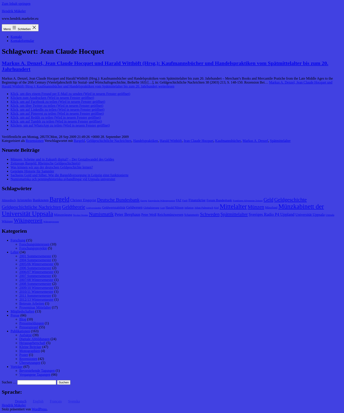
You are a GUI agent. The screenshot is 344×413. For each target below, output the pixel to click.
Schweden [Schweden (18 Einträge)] (210, 214)
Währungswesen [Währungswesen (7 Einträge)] (51, 221)
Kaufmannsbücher (228, 141)
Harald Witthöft (171, 141)
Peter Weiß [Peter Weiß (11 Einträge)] (149, 214)
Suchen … (9, 382)
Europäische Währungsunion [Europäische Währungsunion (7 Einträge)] (161, 200)
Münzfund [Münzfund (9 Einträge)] (271, 207)
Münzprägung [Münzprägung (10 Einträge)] (63, 214)
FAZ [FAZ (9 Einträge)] (178, 200)
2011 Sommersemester (35, 295)
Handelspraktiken (145, 141)
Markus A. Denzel (255, 141)
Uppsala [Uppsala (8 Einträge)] (330, 214)
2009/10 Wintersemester (36, 288)
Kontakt (16, 37)
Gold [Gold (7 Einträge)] (162, 208)
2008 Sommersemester (35, 284)
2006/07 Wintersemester (36, 272)
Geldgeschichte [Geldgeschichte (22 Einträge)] (290, 199)
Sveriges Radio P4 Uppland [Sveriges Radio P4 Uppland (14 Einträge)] (272, 214)
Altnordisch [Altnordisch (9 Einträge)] (9, 200)
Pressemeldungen (31, 323)
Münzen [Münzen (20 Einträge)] (256, 207)
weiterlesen (167, 84)
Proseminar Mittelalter (35, 307)
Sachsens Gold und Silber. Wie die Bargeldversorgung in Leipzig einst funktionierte (69, 175)
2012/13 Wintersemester (36, 299)
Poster (23, 355)
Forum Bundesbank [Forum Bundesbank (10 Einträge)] (219, 200)
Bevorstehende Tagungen (37, 370)
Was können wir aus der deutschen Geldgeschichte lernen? (52, 167)
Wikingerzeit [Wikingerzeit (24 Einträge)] (28, 220)
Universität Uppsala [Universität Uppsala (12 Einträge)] (310, 215)
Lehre (15, 252)
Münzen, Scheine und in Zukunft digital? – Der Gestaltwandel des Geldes (62, 159)
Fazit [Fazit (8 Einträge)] (185, 200)
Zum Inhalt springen (16, 3)
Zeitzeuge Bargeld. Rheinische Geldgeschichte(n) (45, 163)
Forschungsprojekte (33, 248)
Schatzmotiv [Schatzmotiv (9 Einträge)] (191, 214)
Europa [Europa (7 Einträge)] (143, 200)
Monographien (29, 351)
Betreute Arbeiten (31, 303)
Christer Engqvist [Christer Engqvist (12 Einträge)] (83, 200)
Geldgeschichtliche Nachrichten (108, 141)
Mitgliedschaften (22, 311)
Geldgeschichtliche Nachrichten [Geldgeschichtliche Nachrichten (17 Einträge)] (31, 207)
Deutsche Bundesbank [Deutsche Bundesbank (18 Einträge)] (118, 199)
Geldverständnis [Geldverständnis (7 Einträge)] (93, 208)
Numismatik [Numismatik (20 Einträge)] (101, 214)
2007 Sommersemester (35, 276)
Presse (15, 315)
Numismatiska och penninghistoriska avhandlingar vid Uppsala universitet (63, 179)
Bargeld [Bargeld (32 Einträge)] (60, 199)
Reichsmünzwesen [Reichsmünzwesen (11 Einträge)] (170, 214)
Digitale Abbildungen (34, 339)
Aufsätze (25, 335)
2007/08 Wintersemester (36, 280)
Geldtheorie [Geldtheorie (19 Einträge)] (73, 207)
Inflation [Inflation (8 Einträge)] (189, 207)
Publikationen (20, 331)
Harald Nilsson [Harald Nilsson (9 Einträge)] (175, 207)
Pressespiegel (28, 327)
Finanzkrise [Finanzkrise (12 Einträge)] (197, 200)
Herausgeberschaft (32, 343)
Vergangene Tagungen (34, 374)
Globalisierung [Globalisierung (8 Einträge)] (151, 207)
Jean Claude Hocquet (198, 141)
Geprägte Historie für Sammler (32, 171)
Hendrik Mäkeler (14, 11)
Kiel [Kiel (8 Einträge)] (216, 207)
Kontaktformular (22, 41)
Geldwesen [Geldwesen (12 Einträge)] (134, 207)
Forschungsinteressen (34, 244)
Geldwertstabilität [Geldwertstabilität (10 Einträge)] (113, 207)
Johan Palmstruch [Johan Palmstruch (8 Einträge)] (204, 207)
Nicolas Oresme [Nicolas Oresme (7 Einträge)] (80, 215)
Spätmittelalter (280, 141)
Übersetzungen (29, 363)
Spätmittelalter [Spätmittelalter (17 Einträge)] (234, 214)
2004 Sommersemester (35, 260)
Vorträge (17, 366)
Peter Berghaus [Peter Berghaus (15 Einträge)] (127, 214)
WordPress (39, 409)
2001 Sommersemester (35, 256)
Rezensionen (35, 141)
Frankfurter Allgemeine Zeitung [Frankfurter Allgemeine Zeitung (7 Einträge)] (248, 200)
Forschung (18, 240)
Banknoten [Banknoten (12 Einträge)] (41, 200)
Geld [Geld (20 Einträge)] (268, 199)
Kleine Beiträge (30, 347)
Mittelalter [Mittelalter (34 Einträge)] (233, 206)
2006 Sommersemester (35, 268)
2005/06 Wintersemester (36, 264)
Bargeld (79, 141)
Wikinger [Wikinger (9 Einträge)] (7, 221)
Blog (22, 319)
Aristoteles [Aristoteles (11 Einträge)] (24, 200)
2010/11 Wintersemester (36, 291)
